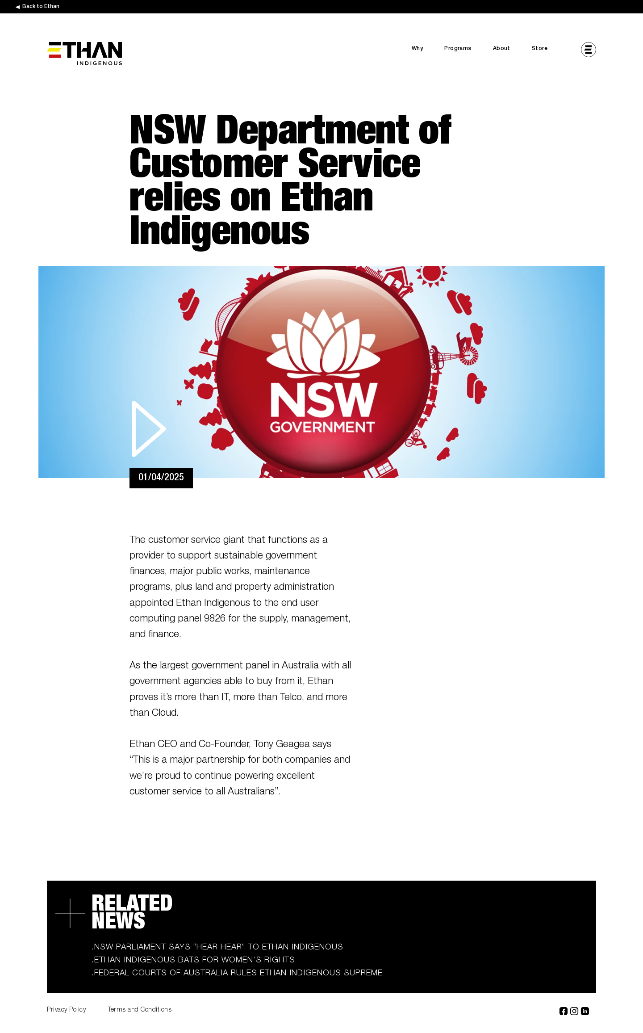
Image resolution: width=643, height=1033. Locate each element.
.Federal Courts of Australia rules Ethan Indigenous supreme (237, 974)
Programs (457, 48)
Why (417, 48)
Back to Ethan (40, 6)
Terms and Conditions (139, 1010)
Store (539, 48)
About (501, 48)
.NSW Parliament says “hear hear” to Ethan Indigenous (217, 948)
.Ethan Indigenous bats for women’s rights (193, 961)
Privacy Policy (66, 1010)
